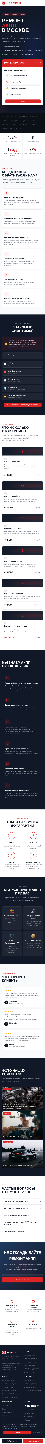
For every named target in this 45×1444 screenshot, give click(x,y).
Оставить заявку (33, 1441)
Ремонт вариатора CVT (32, 1365)
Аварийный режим (30, 1384)
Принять (17, 1432)
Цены (3, 1416)
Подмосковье (28, 1417)
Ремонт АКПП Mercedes (10, 1397)
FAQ (3, 1419)
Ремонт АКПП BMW (8, 1380)
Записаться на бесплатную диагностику (22, 405)
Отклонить (36, 1432)
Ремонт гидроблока (30, 1359)
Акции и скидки (7, 1412)
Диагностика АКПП (30, 1372)
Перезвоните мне (22, 1280)
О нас (4, 1409)
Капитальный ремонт (31, 1362)
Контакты (5, 1405)
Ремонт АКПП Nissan (9, 1390)
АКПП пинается (29, 1380)
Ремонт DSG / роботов (31, 1369)
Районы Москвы (29, 1413)
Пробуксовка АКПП (30, 1387)
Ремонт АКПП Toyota (9, 1384)
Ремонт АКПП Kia (7, 1387)
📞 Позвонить (12, 1441)
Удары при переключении (32, 1390)
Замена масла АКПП (30, 1355)
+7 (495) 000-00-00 (31, 1406)
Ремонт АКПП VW (8, 1394)
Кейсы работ (28, 1420)
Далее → (23, 101)
